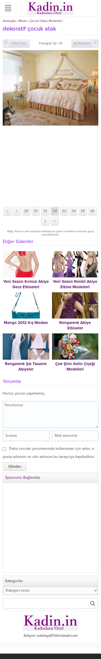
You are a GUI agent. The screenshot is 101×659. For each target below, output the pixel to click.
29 (26, 211)
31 (45, 211)
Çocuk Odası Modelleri (46, 21)
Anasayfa (9, 21)
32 (55, 211)
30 (35, 211)
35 (83, 211)
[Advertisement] (50, 166)
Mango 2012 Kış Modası (26, 322)
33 (64, 211)
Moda (23, 21)
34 (73, 211)
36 (92, 211)
